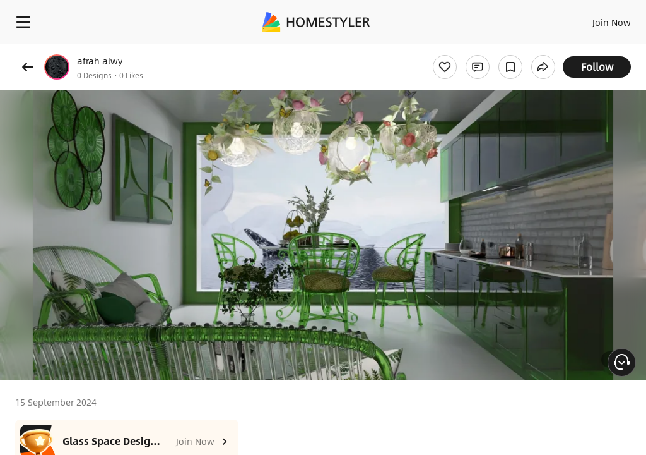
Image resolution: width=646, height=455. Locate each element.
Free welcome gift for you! (484, 50)
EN (595, 19)
